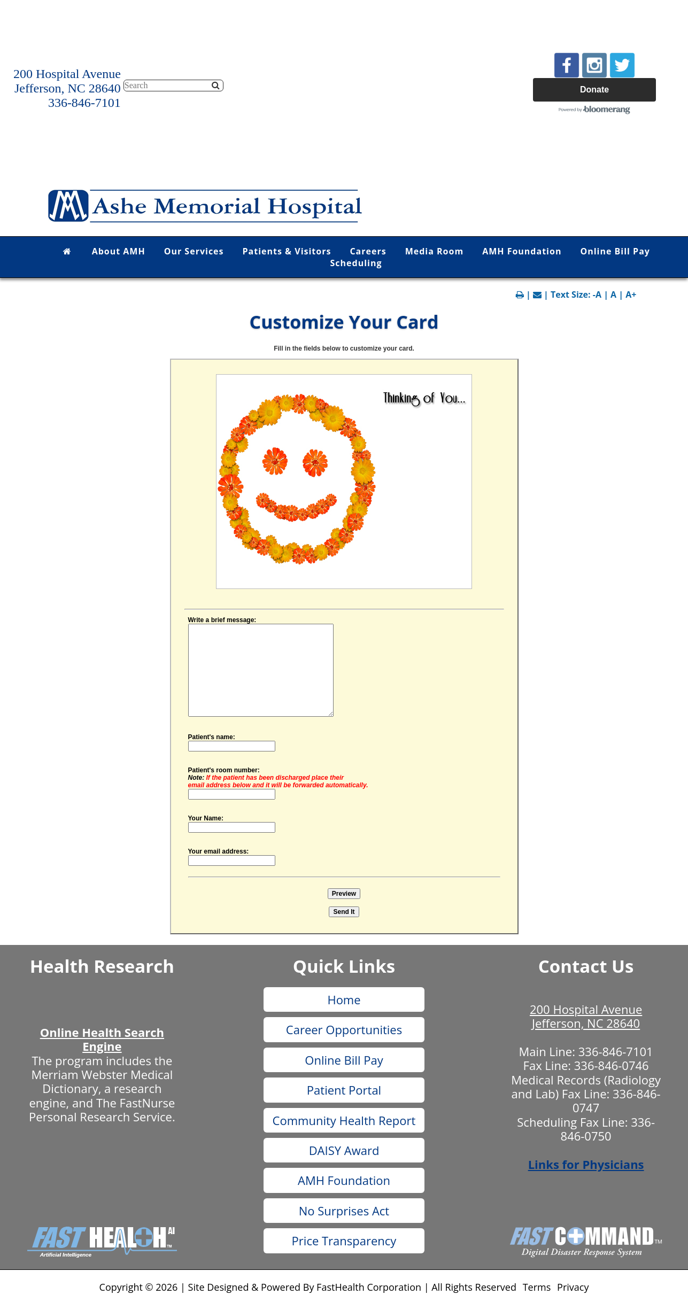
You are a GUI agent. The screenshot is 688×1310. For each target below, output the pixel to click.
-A (597, 294)
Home (343, 999)
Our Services (194, 251)
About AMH (118, 251)
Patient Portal (344, 1090)
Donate (594, 89)
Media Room (434, 251)
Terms (537, 1287)
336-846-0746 (611, 1065)
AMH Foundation (521, 251)
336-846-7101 (615, 1051)
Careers (368, 251)
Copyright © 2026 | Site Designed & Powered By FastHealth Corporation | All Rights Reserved (307, 1287)
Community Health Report (344, 1120)
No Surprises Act (344, 1211)
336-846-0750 (608, 1129)
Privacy (573, 1287)
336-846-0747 (617, 1100)
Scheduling (356, 263)
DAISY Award (344, 1150)
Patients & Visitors (287, 251)
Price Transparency (344, 1241)
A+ (630, 294)
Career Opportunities (344, 1029)
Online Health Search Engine (102, 1039)
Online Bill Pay (615, 251)
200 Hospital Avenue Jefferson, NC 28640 (586, 1016)
